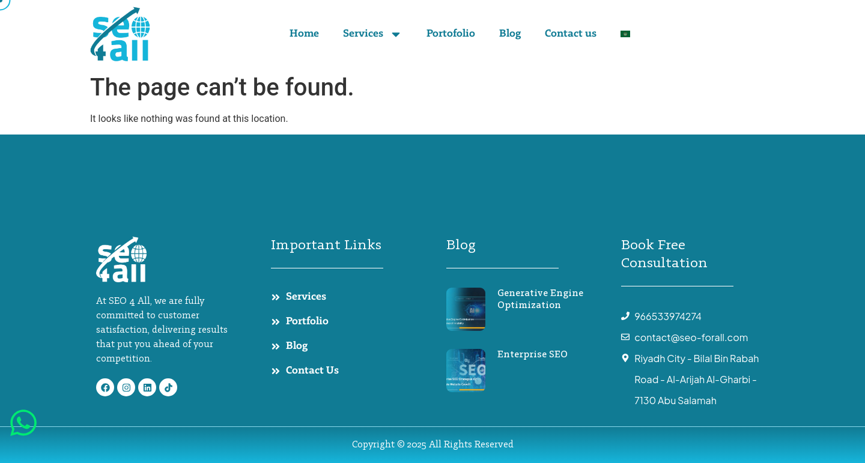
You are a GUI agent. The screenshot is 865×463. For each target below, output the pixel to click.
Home (304, 34)
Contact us (570, 34)
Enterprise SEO (532, 355)
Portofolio (450, 34)
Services (372, 34)
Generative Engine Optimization (540, 300)
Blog (510, 34)
